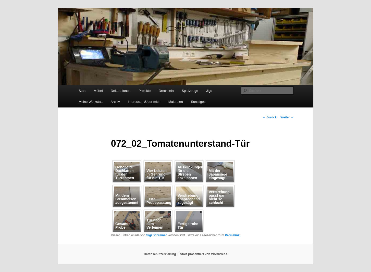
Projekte (145, 91)
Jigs (209, 91)
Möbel (98, 91)
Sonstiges (198, 102)
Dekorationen (120, 91)
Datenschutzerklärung (160, 254)
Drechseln (166, 91)
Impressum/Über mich (144, 102)
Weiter (287, 117)
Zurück (270, 117)
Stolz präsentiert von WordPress (203, 254)
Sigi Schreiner (156, 235)
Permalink (232, 235)
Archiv (115, 102)
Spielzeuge (190, 91)
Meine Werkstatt (91, 102)
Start (82, 91)
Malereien (175, 102)
